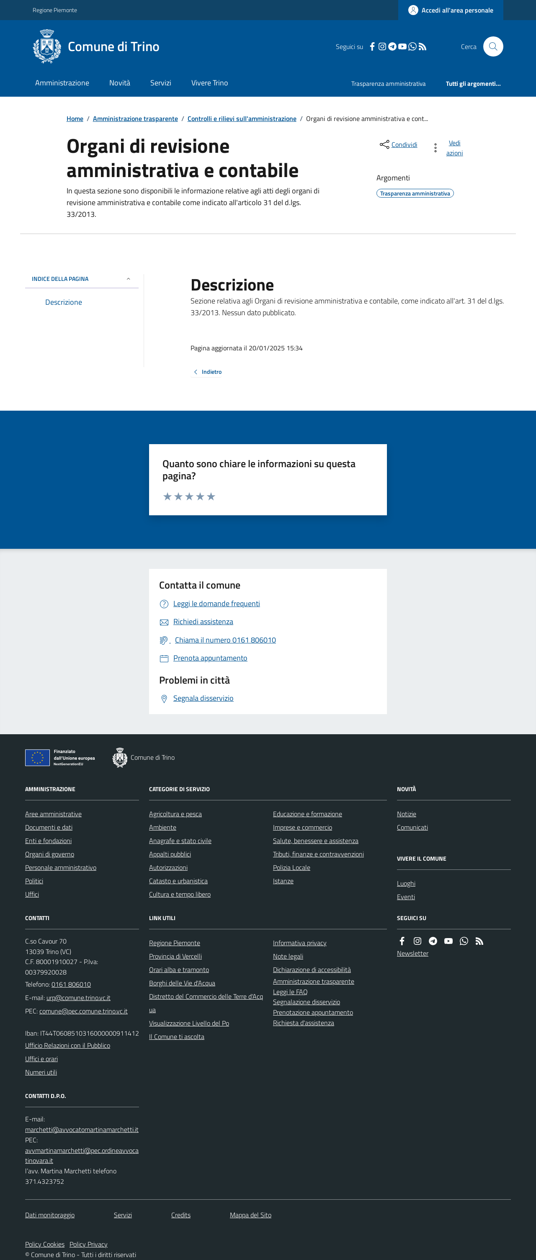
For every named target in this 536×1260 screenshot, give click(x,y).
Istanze (283, 881)
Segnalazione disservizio (306, 1002)
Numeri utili (41, 1072)
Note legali (288, 956)
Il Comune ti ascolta (176, 1036)
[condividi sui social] (397, 144)
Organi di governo (49, 854)
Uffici (32, 894)
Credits (181, 1215)
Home (75, 118)
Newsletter (412, 953)
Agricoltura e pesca (175, 814)
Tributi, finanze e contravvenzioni (318, 854)
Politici (34, 881)
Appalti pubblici (170, 854)
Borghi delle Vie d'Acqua (182, 983)
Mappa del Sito (250, 1215)
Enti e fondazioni (48, 841)
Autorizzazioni (168, 867)
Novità (119, 82)
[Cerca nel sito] (490, 46)
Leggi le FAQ (290, 992)
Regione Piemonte (55, 9)
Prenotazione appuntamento (313, 1012)
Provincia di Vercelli (175, 956)
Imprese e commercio (302, 827)
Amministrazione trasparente (135, 118)
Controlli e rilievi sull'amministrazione (242, 118)
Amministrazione (62, 82)
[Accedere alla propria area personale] (450, 10)
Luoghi (406, 883)
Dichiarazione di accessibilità (312, 969)
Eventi (406, 897)
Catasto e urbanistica (178, 881)
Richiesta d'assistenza (303, 1023)
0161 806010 (71, 984)
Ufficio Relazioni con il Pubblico (67, 1045)
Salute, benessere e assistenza (315, 841)
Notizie (406, 814)
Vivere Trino (209, 82)
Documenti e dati (48, 827)
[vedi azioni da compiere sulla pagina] (448, 148)
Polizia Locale (291, 867)
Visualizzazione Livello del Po (189, 1023)
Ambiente (162, 827)
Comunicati (412, 827)
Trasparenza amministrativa (388, 83)
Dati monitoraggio (50, 1215)
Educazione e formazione (307, 814)
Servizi (160, 82)
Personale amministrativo (60, 867)
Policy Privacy (89, 1244)
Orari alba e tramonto (179, 969)
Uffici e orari (41, 1059)
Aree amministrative (53, 814)
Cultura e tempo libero (180, 894)
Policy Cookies (44, 1244)
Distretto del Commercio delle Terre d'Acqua (206, 1003)
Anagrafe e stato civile (180, 841)
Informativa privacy (300, 943)
